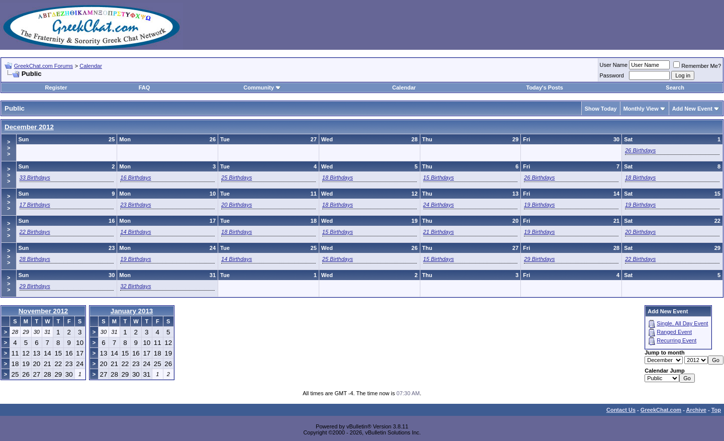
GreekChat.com (661, 410)
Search (675, 87)
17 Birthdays (35, 205)
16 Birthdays (135, 177)
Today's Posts (544, 87)
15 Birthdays (438, 177)
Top (716, 410)
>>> (8, 148)
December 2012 (29, 127)
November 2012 (43, 311)
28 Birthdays (35, 259)
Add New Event (692, 109)
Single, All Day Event (682, 323)
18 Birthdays (337, 177)
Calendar (90, 66)
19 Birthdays (539, 205)
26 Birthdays (640, 150)
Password (612, 75)
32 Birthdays (135, 286)
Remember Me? (697, 66)
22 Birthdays (35, 232)
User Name (614, 65)
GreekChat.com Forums (43, 66)
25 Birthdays (236, 177)
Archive (696, 410)
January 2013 (132, 311)
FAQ (144, 87)
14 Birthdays (135, 232)
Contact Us (621, 410)
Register (56, 87)
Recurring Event (676, 340)
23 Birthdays (135, 205)
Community (262, 87)
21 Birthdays (438, 232)
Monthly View (641, 109)
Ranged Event (674, 332)
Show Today (601, 109)
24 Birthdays (438, 205)
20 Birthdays (236, 205)
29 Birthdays (539, 259)
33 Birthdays (35, 177)
